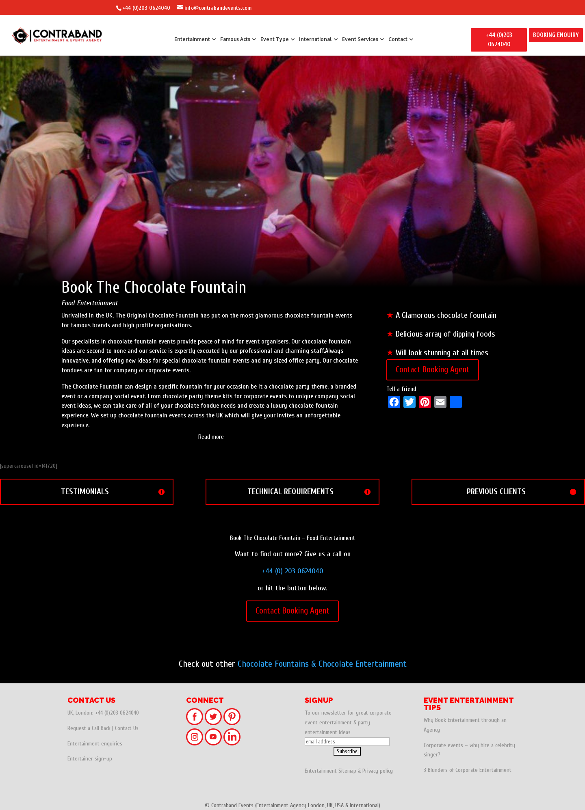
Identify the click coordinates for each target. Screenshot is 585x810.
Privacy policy (377, 770)
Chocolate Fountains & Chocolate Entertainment (322, 664)
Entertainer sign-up (89, 758)
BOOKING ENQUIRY (556, 35)
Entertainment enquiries (94, 743)
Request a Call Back (88, 728)
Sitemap (347, 770)
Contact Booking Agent (433, 369)
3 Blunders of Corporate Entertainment (467, 770)
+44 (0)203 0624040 (146, 7)
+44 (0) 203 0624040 (292, 571)
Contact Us (127, 728)
